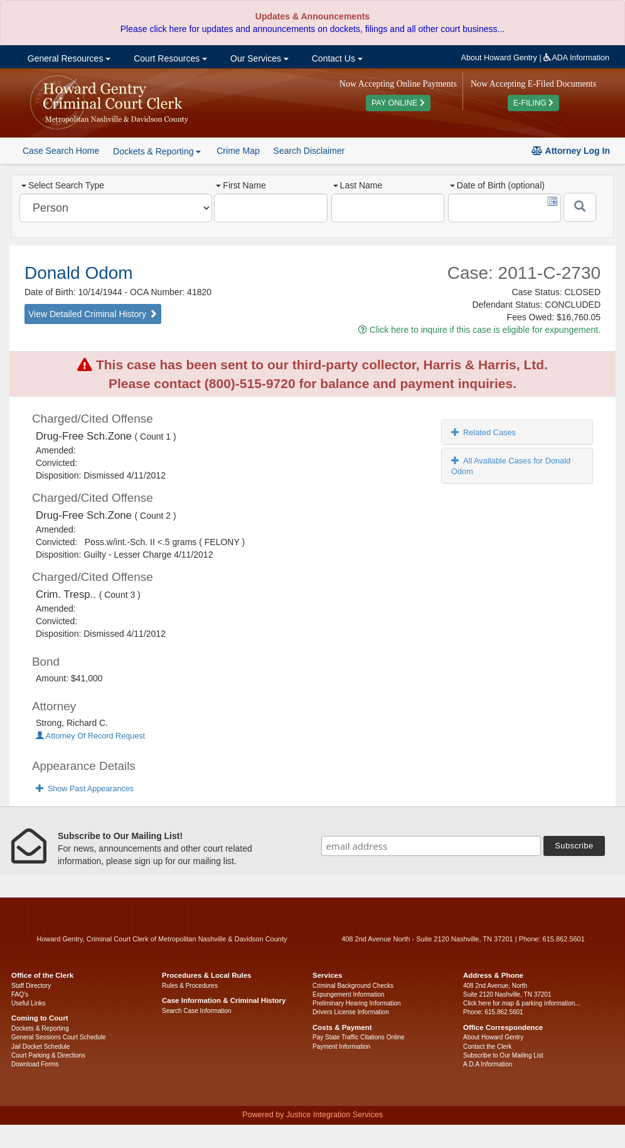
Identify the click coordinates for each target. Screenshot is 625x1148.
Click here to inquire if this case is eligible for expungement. (479, 330)
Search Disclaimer (309, 151)
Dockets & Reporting (40, 1028)
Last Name (358, 185)
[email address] (431, 846)
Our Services (258, 58)
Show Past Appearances (85, 788)
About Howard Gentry (499, 57)
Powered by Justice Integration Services (312, 1114)
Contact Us (336, 58)
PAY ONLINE (398, 103)
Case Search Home (61, 151)
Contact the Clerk (487, 1046)
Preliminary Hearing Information (356, 1003)
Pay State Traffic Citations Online (358, 1037)
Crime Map (237, 151)
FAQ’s (19, 994)
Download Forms (35, 1064)
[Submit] (580, 207)
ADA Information (576, 57)
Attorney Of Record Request (90, 736)
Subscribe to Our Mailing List (503, 1055)
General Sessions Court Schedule (58, 1037)
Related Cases (483, 432)
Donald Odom (78, 273)
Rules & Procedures (190, 985)
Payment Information (341, 1046)
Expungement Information (348, 994)
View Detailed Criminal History (93, 314)
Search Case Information (197, 1010)
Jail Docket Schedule (40, 1046)
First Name (240, 185)
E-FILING (533, 103)
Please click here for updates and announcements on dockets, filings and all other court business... (312, 29)
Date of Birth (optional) (497, 185)
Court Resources (169, 58)
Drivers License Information (350, 1012)
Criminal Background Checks (352, 985)
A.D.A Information (487, 1064)
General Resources (67, 58)
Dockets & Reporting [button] (157, 151)
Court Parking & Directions (48, 1055)
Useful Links (28, 1003)
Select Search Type (62, 185)
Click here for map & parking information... (521, 1003)
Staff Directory (31, 985)
